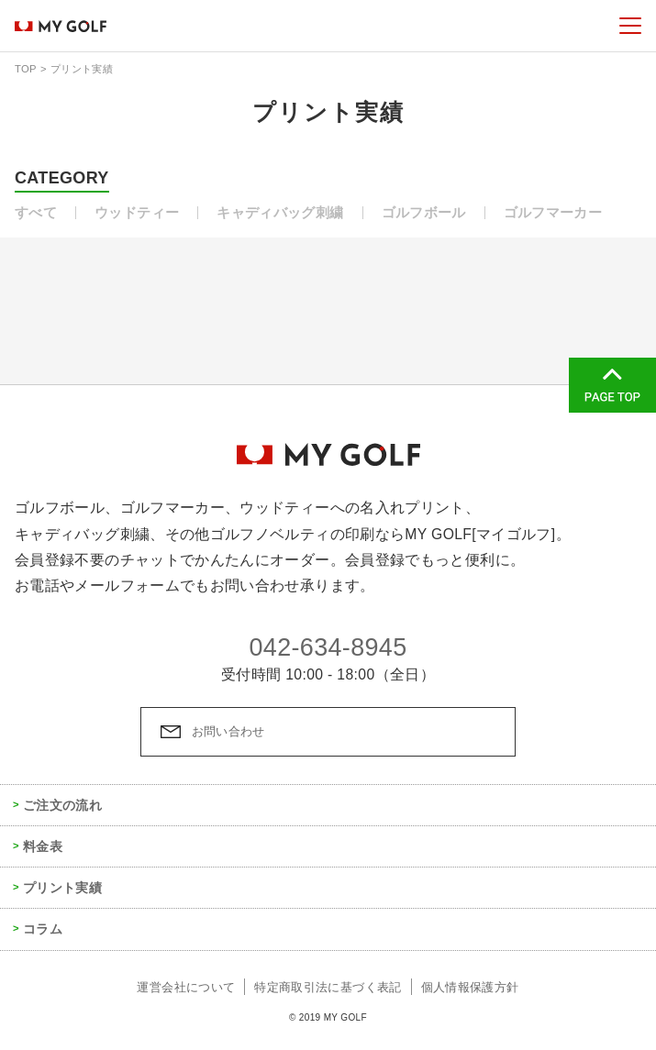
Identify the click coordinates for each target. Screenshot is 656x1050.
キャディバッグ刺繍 (280, 212)
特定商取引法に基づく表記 (327, 987)
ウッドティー (137, 212)
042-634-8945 (327, 648)
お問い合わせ (228, 731)
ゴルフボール (424, 212)
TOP (26, 68)
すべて (36, 212)
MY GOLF (60, 25)
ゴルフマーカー (553, 212)
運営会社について (186, 987)
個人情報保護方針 (470, 987)
